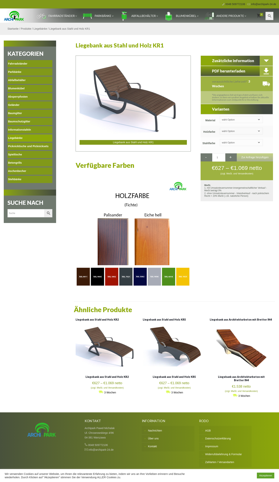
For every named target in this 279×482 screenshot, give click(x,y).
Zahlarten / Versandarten (219, 462)
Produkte (26, 28)
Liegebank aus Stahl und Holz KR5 (164, 319)
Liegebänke (40, 28)
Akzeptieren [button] (265, 475)
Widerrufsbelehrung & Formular (223, 454)
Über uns (153, 438)
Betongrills (15, 162)
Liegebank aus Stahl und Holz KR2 (97, 319)
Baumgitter (15, 113)
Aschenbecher (17, 170)
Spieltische (15, 154)
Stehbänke (14, 179)
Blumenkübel (181, 15)
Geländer (14, 104)
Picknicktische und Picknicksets (28, 146)
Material (210, 120)
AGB (208, 430)
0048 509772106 (235, 4)
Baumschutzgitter (19, 121)
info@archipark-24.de (263, 4)
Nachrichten (155, 430)
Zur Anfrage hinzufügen (255, 157)
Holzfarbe (209, 131)
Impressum (211, 446)
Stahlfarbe (208, 143)
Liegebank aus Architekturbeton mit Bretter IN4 (241, 319)
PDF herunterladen (228, 71)
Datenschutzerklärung (218, 438)
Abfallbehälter (139, 15)
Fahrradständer (57, 15)
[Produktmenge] (218, 157)
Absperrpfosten (18, 96)
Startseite (13, 28)
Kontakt (152, 446)
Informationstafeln (19, 129)
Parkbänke (98, 15)
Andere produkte (225, 15)
